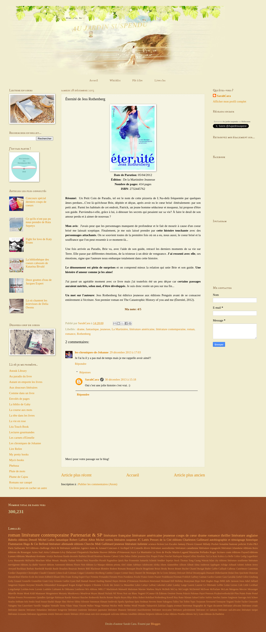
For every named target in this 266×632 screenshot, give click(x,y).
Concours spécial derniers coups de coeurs (36, 202)
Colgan (80, 573)
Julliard (254, 581)
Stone (159, 601)
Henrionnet (155, 581)
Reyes (124, 597)
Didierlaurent (221, 573)
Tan (181, 601)
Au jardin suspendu (230, 121)
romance (70, 333)
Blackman (95, 568)
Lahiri (169, 585)
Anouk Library (18, 370)
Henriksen (144, 581)
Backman (58, 556)
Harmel (108, 581)
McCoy (174, 589)
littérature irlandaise (232, 548)
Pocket (214, 544)
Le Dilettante (209, 585)
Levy (10, 560)
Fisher (161, 556)
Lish (240, 585)
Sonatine (223, 544)
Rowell (170, 597)
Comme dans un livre (21, 393)
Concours (112, 548)
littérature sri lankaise (206, 610)
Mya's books (16, 460)
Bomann (122, 568)
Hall (78, 581)
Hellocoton (245, 121)
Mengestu (233, 589)
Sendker (161, 560)
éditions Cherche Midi (87, 544)
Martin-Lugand (180, 552)
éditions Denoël (27, 539)
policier (242, 544)
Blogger (155, 623)
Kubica (221, 556)
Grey (51, 581)
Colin (121, 556)
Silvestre (85, 601)
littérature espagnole (210, 548)
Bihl (88, 568)
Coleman (72, 573)
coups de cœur (186, 535)
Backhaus (21, 568)
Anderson (204, 564)
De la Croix (162, 573)
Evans (68, 577)
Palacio (186, 593)
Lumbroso (79, 589)
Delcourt (181, 573)
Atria (46, 552)
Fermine (94, 577)
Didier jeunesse (138, 556)
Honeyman (189, 581)
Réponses (85, 372)
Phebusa (14, 465)
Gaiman (202, 577)
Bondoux (98, 556)
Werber (127, 605)
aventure (178, 605)
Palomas (195, 593)
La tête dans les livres (22, 415)
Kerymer (30, 585)
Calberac (231, 568)
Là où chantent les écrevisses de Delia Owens (37, 304)
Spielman (129, 601)
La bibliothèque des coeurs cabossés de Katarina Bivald (37, 263)
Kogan (72, 585)
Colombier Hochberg (94, 573)
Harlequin (177, 556)
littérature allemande (61, 544)
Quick (121, 560)
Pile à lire (137, 80)
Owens (179, 593)
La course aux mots (20, 409)
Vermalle (55, 605)
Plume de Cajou (18, 476)
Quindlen (41, 597)
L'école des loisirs (111, 585)
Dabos (128, 556)
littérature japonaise (97, 610)
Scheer (254, 597)
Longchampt (14, 589)
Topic (193, 601)
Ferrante (113, 577)
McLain (224, 589)
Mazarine (194, 552)
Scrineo (221, 552)
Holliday (179, 581)
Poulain (11, 597)
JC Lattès (143, 539)
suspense (131, 539)
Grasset (198, 544)
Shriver (70, 601)
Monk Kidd (29, 593)
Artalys (49, 556)
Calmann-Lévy (57, 552)
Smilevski (112, 601)
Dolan (231, 573)
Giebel (239, 577)
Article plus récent (76, 475)
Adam (129, 564)
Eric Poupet (151, 556)
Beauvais (72, 568)
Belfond (43, 544)
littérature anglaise (244, 535)
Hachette (94, 552)
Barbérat (83, 556)
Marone (142, 589)
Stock (176, 560)
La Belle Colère (232, 556)
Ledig (243, 556)
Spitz (136, 601)
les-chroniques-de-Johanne (91, 352)
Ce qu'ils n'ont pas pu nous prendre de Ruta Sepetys (38, 222)
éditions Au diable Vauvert (33, 564)
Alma (197, 564)
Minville (12, 593)
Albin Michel (96, 539)
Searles (11, 601)
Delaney (173, 573)
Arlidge (224, 564)
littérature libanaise (117, 610)
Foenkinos (128, 577)
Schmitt (153, 560)
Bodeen (113, 568)
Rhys (129, 597)
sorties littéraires (115, 539)
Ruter (181, 597)
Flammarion (15, 544)
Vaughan (46, 605)
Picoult (102, 560)
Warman (105, 605)
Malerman (132, 589)
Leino (227, 585)
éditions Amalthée (128, 614)
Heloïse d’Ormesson (129, 581)
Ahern (163, 564)
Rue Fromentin (131, 560)
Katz (215, 556)
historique (252, 539)
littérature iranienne (77, 610)
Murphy (63, 560)
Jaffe (228, 581)
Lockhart (253, 585)
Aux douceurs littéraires (23, 387)
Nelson (79, 560)
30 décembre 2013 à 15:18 (120, 379)
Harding (100, 581)
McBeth (166, 589)
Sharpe (58, 601)
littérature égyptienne (37, 614)
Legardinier (252, 556)
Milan (48, 560)
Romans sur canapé (20, 482)
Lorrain (38, 589)
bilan (211, 560)
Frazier (158, 577)
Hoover (104, 552)
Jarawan (235, 581)
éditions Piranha (177, 614)
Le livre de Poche (162, 552)
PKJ (255, 544)
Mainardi (122, 589)
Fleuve (190, 544)
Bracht (139, 568)
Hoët (203, 581)
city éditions (221, 560)
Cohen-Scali (61, 573)
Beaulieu (63, 568)
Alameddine (173, 564)
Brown (171, 568)
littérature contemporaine (171, 329)
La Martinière (120, 329)
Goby (10, 581)
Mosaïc (55, 560)
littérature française (117, 535)
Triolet (237, 601)
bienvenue (187, 605)
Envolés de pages (19, 398)
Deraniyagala (199, 573)
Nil (114, 593)
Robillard (150, 597)
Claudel (43, 573)
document (217, 605)
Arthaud (232, 564)
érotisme (41, 556)
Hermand (165, 581)
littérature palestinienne (184, 610)
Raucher (84, 597)
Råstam (187, 597)
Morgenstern (52, 593)
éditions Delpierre (146, 614)
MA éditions (91, 589)
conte (228, 552)
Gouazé (17, 581)
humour (233, 544)
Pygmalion (112, 560)
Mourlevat (85, 593)
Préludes (204, 552)
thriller (225, 535)
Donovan (253, 573)
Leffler (220, 585)
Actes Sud (37, 552)
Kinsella (39, 585)
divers (147, 548)
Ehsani (57, 577)
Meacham (40, 560)
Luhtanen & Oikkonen (63, 589)
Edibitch (49, 577)
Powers (19, 597)
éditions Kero (250, 548)
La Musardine (127, 585)
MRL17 (101, 589)
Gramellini (36, 581)
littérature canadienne (186, 548)
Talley (176, 601)
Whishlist (115, 80)
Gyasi (72, 581)
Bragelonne (148, 568)
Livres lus (160, 80)
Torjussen (200, 601)
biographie (198, 605)
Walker (90, 605)
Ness (85, 560)
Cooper (116, 573)
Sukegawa (167, 601)
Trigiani (230, 601)
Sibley (77, 601)
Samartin (144, 560)
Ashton (248, 564)
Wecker (113, 605)
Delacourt (71, 552)
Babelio (12, 539)
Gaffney (195, 577)
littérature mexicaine (162, 610)
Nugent (141, 593)
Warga (97, 605)
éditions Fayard (240, 552)
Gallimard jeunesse (113, 544)
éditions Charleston (184, 539)
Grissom (58, 581)
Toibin (187, 601)
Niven (120, 593)
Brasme (107, 556)
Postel (255, 593)
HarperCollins (189, 556)
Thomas (184, 560)
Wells (120, 605)
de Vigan (208, 605)
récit (97, 614)
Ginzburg (253, 577)
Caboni (114, 556)
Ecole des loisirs (36, 577)
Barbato (30, 568)
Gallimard (202, 539)
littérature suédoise (70, 548)
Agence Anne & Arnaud (93, 548)
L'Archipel (123, 548)
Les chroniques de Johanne (25, 443)
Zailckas (162, 605)
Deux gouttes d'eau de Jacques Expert (39, 281)
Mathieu (150, 589)
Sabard (195, 597)
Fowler (137, 577)
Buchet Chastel (189, 568)
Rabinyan (59, 597)
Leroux (234, 585)
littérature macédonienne (139, 610)
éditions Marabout (26, 556)
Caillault (222, 568)
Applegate (215, 564)
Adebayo (137, 564)
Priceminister (30, 597)
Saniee (224, 597)
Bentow (81, 568)
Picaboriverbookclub (224, 593)
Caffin (215, 568)
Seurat (44, 601)
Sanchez (216, 597)
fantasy (182, 544)
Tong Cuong (195, 560)
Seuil (37, 601)
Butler (208, 568)
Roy (176, 597)
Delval (189, 573)
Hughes (209, 581)
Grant (45, 581)
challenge (45, 548)
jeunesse (105, 329)
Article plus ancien (189, 475)
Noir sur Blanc (130, 593)
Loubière (47, 589)
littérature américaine (141, 329)
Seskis (32, 601)
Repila (117, 597)
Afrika (156, 564)
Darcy (132, 573)
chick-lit (54, 548)
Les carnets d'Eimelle (21, 437)
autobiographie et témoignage (227, 539)
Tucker (244, 601)
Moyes (94, 593)
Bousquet (130, 568)
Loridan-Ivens (27, 589)
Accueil (93, 80)
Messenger (253, 589)
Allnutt (190, 564)
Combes (109, 573)
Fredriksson (167, 577)
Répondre (80, 363)
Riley (135, 597)
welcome (115, 614)
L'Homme (96, 585)
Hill (172, 581)
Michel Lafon (46, 539)
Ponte (248, 593)
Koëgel (79, 585)
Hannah (84, 581)
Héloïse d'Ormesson (119, 552)
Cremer (124, 573)
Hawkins (201, 556)
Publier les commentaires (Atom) (97, 484)
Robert (141, 597)
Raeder (68, 597)
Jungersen (13, 585)
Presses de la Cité (161, 539)
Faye (87, 577)
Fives (120, 577)
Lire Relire (15, 448)
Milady (206, 544)
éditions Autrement (56, 564)
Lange (184, 585)
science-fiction (156, 544)
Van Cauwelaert (25, 605)
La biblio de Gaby (20, 404)
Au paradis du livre (20, 376)
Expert (81, 577)
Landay (176, 585)
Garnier (218, 577)
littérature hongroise (57, 610)
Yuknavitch (151, 605)
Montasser (40, 593)
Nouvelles (93, 560)
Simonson (94, 601)
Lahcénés (161, 585)
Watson (204, 560)
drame (80, 329)
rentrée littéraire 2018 (74, 614)
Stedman (144, 601)
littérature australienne (163, 548)
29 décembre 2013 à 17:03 (125, 352)
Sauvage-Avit (244, 597)
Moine (20, 593)
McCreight (183, 589)
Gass (224, 577)
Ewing (75, 577)
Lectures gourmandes (21, 432)
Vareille (37, 605)
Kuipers (87, 585)
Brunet (178, 568)
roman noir (89, 614)
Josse (241, 581)
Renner (110, 597)
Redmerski (94, 597)
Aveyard (12, 568)
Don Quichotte (241, 573)
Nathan (71, 560)
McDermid (195, 589)
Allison (182, 564)
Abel (123, 564)
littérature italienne (136, 544)
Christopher (33, 573)
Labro (138, 585)
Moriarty (63, 593)
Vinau (75, 605)
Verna (62, 605)
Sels (26, 601)
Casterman (253, 568)
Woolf (134, 605)
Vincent (82, 605)
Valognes (12, 605)
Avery (255, 564)
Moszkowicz (74, 593)
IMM (222, 581)
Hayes (115, 581)
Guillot (66, 581)
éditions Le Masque (95, 564)
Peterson (209, 593)
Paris (10, 548)
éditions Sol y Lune (195, 614)
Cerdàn (11, 573)
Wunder (141, 605)
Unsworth (253, 601)
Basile (56, 568)
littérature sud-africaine (229, 610)
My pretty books (19, 454)
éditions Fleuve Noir (75, 564)
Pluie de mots (17, 471)
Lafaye (144, 585)
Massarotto (19, 560)
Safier (202, 597)
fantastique (92, 329)
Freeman (178, 577)
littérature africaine (232, 605)
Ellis (63, 577)
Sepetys (169, 560)
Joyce (133, 552)
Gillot (245, 577)
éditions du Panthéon (214, 614)
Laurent (199, 585)
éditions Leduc (162, 614)
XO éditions (32, 548)
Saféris (208, 597)
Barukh (48, 568)
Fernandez (104, 577)
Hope (197, 581)
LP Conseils (136, 548)
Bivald (90, 556)
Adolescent (147, 564)
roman (191, 329)
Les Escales (171, 544)
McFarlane (215, 589)
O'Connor (150, 593)
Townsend (210, 601)
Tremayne (221, 601)
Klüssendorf (50, 585)
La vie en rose (17, 421)
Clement (51, 573)
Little (246, 585)
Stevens (152, 601)
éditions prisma (113, 564)
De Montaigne (149, 573)
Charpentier (21, 573)
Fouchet (168, 556)
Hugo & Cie (30, 544)
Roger (213, 552)
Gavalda (231, 577)
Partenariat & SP (86, 535)
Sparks (121, 601)
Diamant (210, 573)
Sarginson (232, 597)
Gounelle (26, 581)
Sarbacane (19, 548)
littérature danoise (17, 610)
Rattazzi (76, 597)
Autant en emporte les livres (25, 382)
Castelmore (241, 568)
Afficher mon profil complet (229, 101)
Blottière (105, 568)
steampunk (105, 614)
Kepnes (21, 585)
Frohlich (186, 577)
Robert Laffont (78, 539)
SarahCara (92, 379)
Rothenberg (83, 333)
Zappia (170, 605)
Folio (250, 544)
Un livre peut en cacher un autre (28, 488)
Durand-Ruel (14, 577)
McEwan (204, 589)
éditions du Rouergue (19, 552)
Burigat (200, 568)
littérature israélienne (238, 560)
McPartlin (30, 560)
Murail (101, 593)
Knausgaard (62, 585)
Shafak (51, 601)
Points (242, 593)
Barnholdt (39, 568)
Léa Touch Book (19, 426)
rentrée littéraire (55, 614)
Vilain (69, 605)
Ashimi (240, 564)
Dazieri (138, 573)
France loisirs (147, 577)
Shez (64, 601)
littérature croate (250, 605)
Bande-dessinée (70, 556)
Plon (236, 593)
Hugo (216, 581)
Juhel (247, 581)
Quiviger (50, 597)
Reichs (103, 597)
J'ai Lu (209, 556)
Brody (164, 568)
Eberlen (24, 577)
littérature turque (250, 610)
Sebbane (20, 601)
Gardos (210, 577)
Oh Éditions (161, 593)
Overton (171, 593)
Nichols (108, 593)
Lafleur (152, 585)
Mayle (158, 589)
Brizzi (158, 568)
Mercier (243, 589)
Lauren (191, 585)
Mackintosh (112, 589)
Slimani (103, 601)
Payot (202, 593)
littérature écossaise (17, 614)
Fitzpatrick (83, 552)
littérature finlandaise (36, 610)
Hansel (92, 581)
